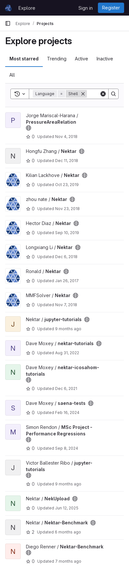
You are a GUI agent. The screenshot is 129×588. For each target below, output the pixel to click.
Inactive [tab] (105, 58)
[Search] (113, 94)
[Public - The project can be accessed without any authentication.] (28, 128)
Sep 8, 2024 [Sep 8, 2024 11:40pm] (66, 448)
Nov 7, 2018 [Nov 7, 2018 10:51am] (66, 304)
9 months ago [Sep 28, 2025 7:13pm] (68, 328)
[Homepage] (8, 8)
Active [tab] (81, 58)
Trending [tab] (56, 58)
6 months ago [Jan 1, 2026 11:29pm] (68, 532)
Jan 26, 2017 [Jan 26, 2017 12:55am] (67, 280)
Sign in (85, 8)
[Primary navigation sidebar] (8, 23)
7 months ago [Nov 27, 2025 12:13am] (68, 561)
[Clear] (103, 94)
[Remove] (83, 94)
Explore (26, 8)
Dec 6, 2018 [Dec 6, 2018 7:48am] (66, 256)
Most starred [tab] (24, 58)
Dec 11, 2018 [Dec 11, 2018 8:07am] (66, 160)
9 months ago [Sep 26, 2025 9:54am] (68, 484)
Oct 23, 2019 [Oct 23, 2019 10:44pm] (67, 184)
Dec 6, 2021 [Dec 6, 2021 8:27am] (66, 388)
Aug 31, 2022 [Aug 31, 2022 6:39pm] (67, 352)
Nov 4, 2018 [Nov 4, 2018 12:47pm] (66, 136)
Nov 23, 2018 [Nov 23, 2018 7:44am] (67, 208)
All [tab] (12, 75)
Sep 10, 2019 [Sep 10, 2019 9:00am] (67, 232)
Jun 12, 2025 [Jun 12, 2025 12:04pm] (66, 508)
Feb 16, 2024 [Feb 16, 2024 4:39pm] (67, 412)
